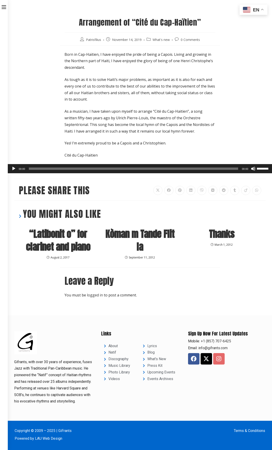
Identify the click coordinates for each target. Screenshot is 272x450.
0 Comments (190, 39)
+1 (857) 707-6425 (215, 341)
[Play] (13, 168)
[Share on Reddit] (223, 190)
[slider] (133, 169)
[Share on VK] (212, 190)
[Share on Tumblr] (234, 190)
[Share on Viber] (201, 190)
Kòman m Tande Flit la (140, 240)
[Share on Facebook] (168, 190)
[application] (140, 168)
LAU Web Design (48, 438)
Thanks (221, 234)
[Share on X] (157, 190)
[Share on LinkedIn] (190, 190)
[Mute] (253, 168)
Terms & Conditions (249, 431)
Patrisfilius (93, 39)
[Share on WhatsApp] (256, 190)
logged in (95, 295)
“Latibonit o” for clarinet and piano (58, 240)
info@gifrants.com (213, 348)
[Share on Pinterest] (179, 190)
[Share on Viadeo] (245, 190)
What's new (161, 39)
